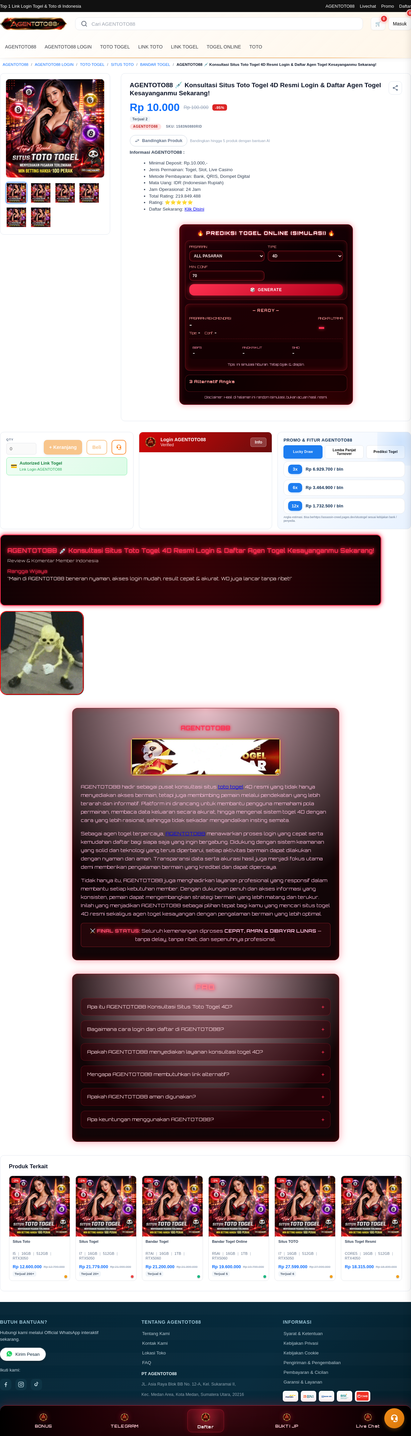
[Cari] (84, 23)
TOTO (255, 46)
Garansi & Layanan (302, 1382)
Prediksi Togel (386, 452)
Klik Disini (194, 209)
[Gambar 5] (16, 217)
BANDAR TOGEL (155, 65)
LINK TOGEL (184, 46)
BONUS (43, 1421)
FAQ (146, 1362)
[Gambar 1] (16, 193)
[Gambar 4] (89, 193)
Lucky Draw (303, 452)
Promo (387, 6)
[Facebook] (5, 1384)
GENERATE (266, 289)
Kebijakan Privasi (300, 1343)
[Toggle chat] (394, 1418)
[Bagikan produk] (395, 88)
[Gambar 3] (65, 193)
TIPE (305, 253)
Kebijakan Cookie (301, 1352)
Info (258, 442)
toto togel (230, 787)
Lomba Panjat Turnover (344, 452)
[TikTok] (36, 1384)
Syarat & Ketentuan (303, 1333)
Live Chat (368, 1421)
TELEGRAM (125, 1421)
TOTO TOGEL (115, 46)
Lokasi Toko (154, 1352)
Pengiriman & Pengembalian (312, 1362)
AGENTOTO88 (340, 6)
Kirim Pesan (23, 1354)
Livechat (368, 6)
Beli (96, 447)
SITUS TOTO (122, 65)
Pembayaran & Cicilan (305, 1372)
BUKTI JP (286, 1421)
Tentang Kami (156, 1333)
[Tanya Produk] (119, 447)
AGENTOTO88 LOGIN (68, 46)
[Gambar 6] (40, 217)
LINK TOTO (150, 46)
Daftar (405, 6)
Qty (10, 439)
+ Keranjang (63, 447)
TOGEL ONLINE (224, 46)
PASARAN (226, 253)
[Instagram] (21, 1384)
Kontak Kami (155, 1343)
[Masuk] (400, 23)
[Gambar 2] (40, 193)
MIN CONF (226, 273)
